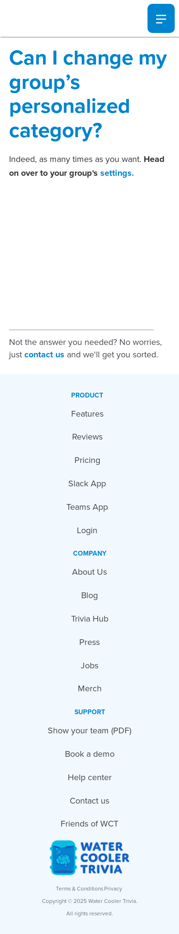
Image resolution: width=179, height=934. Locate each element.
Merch (90, 688)
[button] (161, 18)
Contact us (89, 800)
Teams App (87, 507)
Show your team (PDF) (89, 730)
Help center (90, 777)
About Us (89, 572)
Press (89, 642)
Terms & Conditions (79, 888)
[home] (26, 18)
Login (87, 530)
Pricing (87, 460)
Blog (89, 595)
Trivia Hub (89, 618)
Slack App (87, 483)
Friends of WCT (89, 823)
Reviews (87, 436)
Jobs (89, 665)
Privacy (113, 888)
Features (87, 413)
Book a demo (90, 754)
